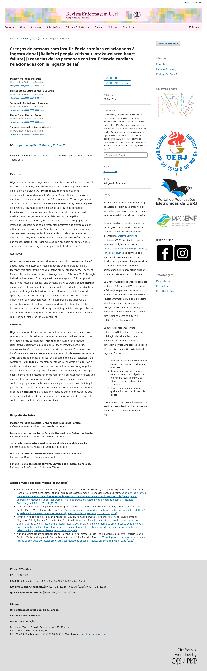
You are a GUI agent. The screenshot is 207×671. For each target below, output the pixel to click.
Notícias (112, 27)
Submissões (53, 27)
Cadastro (197, 2)
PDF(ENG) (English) (118, 82)
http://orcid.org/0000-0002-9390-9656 (27, 110)
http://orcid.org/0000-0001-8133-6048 (27, 98)
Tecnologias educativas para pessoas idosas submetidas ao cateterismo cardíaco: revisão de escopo (81, 539)
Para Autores (162, 286)
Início (12, 38)
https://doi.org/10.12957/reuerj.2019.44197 (41, 145)
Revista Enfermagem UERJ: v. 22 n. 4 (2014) (92, 513)
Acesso (185, 2)
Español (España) (166, 69)
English (160, 64)
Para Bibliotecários (165, 291)
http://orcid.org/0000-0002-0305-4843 (27, 122)
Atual (23, 27)
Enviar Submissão (168, 43)
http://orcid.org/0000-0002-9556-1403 (27, 134)
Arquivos (36, 27)
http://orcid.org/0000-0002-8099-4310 (27, 86)
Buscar (194, 27)
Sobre (8, 27)
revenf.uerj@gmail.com (93, 634)
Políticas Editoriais (76, 27)
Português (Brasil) (166, 74)
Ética (97, 27)
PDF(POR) (113, 77)
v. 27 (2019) (39, 38)
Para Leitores (163, 280)
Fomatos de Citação (116, 155)
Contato (127, 27)
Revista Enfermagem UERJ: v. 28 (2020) (56, 530)
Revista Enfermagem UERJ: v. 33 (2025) (112, 540)
